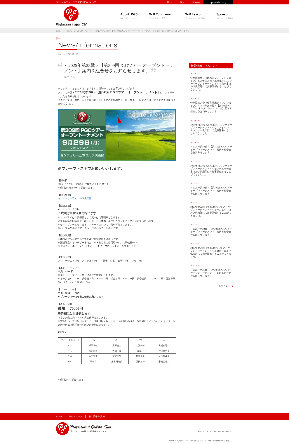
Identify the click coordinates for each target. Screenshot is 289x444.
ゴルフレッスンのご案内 (195, 16)
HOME (59, 416)
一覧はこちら (223, 286)
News (182, 2)
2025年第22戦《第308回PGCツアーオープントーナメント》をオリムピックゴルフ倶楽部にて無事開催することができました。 (211, 211)
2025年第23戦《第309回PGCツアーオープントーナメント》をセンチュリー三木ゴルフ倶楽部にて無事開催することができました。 (211, 170)
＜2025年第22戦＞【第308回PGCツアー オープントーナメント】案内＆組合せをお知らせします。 (211, 231)
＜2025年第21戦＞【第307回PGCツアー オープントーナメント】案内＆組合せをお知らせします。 (211, 272)
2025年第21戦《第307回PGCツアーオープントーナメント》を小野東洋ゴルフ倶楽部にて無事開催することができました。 (211, 252)
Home (170, 2)
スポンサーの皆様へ (224, 16)
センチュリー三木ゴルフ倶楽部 (74, 198)
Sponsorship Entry (218, 2)
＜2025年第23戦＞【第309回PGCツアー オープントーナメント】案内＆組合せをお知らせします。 (211, 190)
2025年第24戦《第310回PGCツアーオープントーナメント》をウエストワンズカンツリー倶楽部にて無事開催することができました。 (211, 129)
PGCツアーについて (129, 16)
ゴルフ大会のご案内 (161, 16)
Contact (196, 2)
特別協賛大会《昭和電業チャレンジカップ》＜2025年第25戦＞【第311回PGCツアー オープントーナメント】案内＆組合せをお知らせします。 (211, 107)
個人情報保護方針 (97, 416)
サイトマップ (75, 416)
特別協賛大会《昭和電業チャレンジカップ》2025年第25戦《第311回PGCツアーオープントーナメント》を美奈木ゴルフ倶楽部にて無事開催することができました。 (211, 83)
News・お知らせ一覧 (77, 31)
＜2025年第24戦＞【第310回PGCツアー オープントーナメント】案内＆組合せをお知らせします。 (211, 149)
